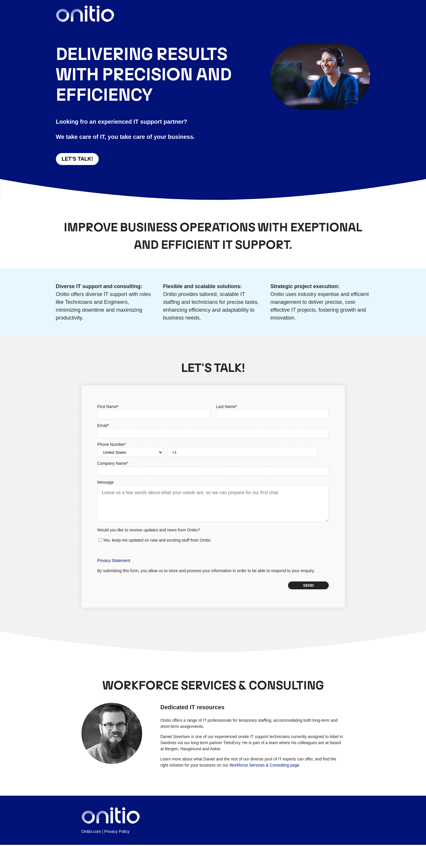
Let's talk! (77, 159)
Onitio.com (91, 832)
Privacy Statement (113, 561)
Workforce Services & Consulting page (264, 766)
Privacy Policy (117, 832)
